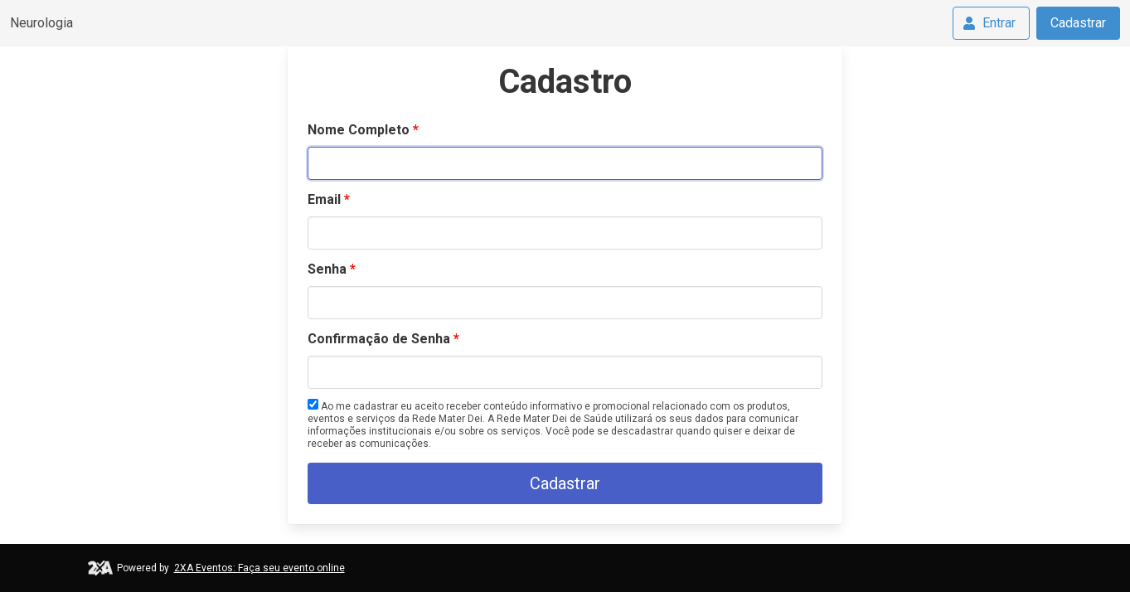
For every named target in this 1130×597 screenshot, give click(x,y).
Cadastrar (1078, 23)
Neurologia (41, 23)
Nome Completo (359, 130)
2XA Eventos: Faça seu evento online (259, 568)
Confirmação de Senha (379, 339)
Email (324, 199)
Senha (327, 269)
